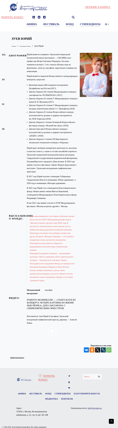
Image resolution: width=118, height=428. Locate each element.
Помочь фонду (12, 17)
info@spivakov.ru (95, 410)
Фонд (64, 394)
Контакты (83, 400)
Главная (15, 46)
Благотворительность (42, 400)
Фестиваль (49, 394)
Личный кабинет (98, 7)
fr (3, 129)
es (3, 104)
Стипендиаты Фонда (30, 46)
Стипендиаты (80, 394)
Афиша (34, 394)
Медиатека (66, 400)
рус (4, 54)
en (3, 79)
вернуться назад (20, 357)
